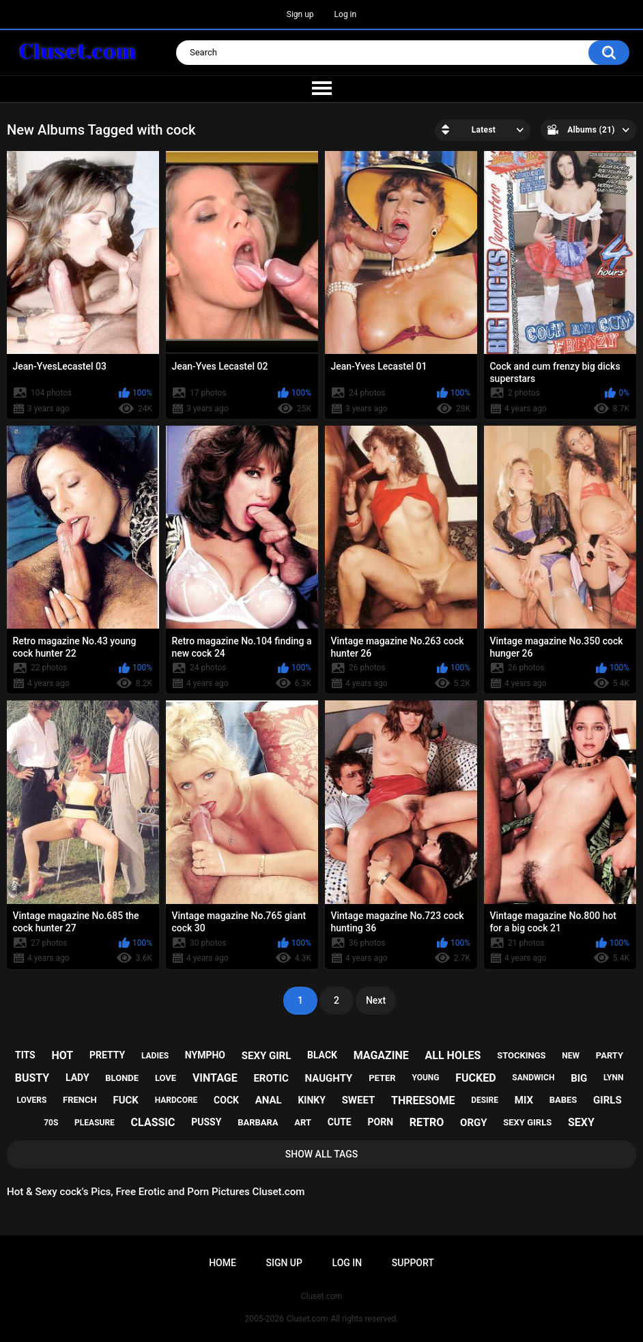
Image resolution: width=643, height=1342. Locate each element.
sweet (358, 1100)
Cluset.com (307, 1319)
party (609, 1055)
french (80, 1100)
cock (226, 1100)
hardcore (176, 1100)
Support (413, 1262)
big (579, 1078)
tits (25, 1055)
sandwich (533, 1077)
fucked (475, 1077)
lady (77, 1077)
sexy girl (266, 1056)
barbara (258, 1122)
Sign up (300, 14)
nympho (205, 1055)
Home (222, 1262)
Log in (345, 14)
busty (32, 1077)
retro (427, 1122)
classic (153, 1122)
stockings (521, 1055)
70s (51, 1122)
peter (382, 1078)
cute (340, 1122)
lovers (31, 1100)
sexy (581, 1122)
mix (524, 1100)
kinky (311, 1100)
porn (380, 1122)
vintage (215, 1077)
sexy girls (527, 1122)
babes (563, 1100)
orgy (473, 1123)
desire (484, 1100)
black (322, 1055)
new (571, 1055)
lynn (613, 1077)
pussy (206, 1122)
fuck (125, 1100)
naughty (329, 1078)
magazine (381, 1055)
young (425, 1077)
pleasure (94, 1122)
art (302, 1122)
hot (62, 1055)
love (165, 1078)
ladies (155, 1055)
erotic (270, 1078)
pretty (107, 1055)
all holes (453, 1055)
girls (607, 1100)
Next (376, 1000)
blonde (122, 1078)
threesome (423, 1100)
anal (268, 1100)
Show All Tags (321, 1154)
